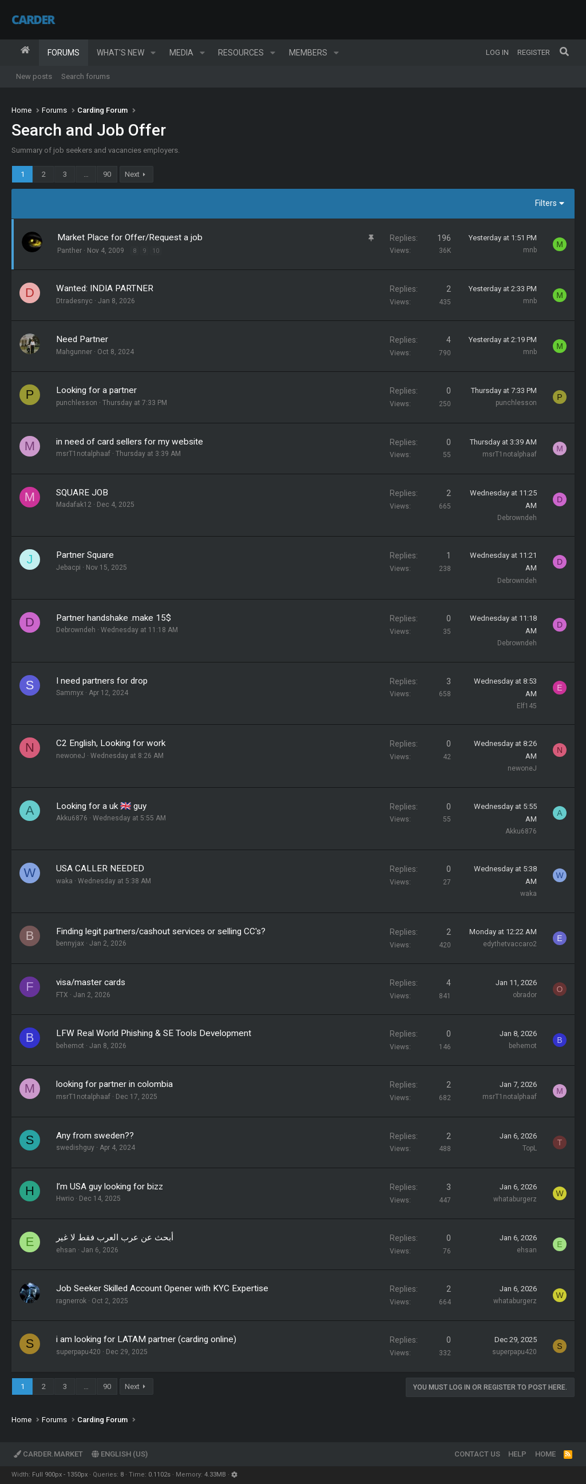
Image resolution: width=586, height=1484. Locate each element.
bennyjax (70, 943)
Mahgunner (74, 352)
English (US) (120, 1454)
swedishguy (75, 1148)
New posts (34, 76)
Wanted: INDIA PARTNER (104, 288)
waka (64, 881)
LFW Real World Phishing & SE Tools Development (153, 1033)
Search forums (85, 76)
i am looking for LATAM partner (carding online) (146, 1339)
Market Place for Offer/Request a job (130, 237)
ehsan (66, 1250)
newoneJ (70, 756)
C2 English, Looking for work (110, 743)
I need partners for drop (102, 681)
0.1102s (159, 1474)
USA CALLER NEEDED (100, 868)
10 (155, 251)
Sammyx (70, 693)
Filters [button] (546, 203)
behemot (70, 1046)
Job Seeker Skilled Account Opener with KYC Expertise (162, 1288)
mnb (530, 250)
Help (517, 1454)
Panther (69, 251)
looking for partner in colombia (114, 1084)
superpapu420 (78, 1352)
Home (25, 52)
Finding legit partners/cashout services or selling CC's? (161, 931)
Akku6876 (72, 818)
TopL (529, 1148)
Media (181, 52)
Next (132, 174)
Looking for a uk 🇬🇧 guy (101, 806)
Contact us (477, 1454)
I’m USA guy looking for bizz (109, 1186)
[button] (153, 52)
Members (308, 52)
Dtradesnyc (74, 301)
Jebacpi (68, 568)
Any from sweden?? (95, 1135)
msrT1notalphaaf (83, 454)
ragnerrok (71, 1301)
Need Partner (82, 339)
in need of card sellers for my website (129, 442)
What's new (120, 52)
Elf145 (527, 706)
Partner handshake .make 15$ (113, 618)
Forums (63, 52)
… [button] (86, 174)
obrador (525, 995)
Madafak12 (74, 505)
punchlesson (76, 403)
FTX (62, 995)
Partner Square (85, 555)
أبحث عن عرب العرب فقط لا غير (114, 1237)
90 (107, 174)
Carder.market (48, 1454)
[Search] (564, 52)
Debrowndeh (517, 518)
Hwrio (65, 1199)
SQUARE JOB (82, 492)
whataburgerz (515, 1199)
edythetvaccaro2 (510, 944)
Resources (241, 52)
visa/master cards (90, 982)
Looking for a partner (96, 390)
